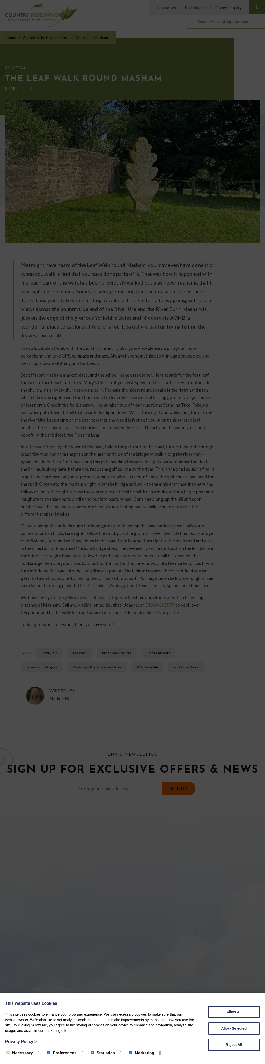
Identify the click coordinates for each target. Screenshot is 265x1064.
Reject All (234, 1045)
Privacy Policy (21, 1041)
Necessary (19, 1053)
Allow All (234, 1012)
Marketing (141, 1053)
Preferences (62, 1053)
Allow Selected (234, 1028)
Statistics (103, 1053)
